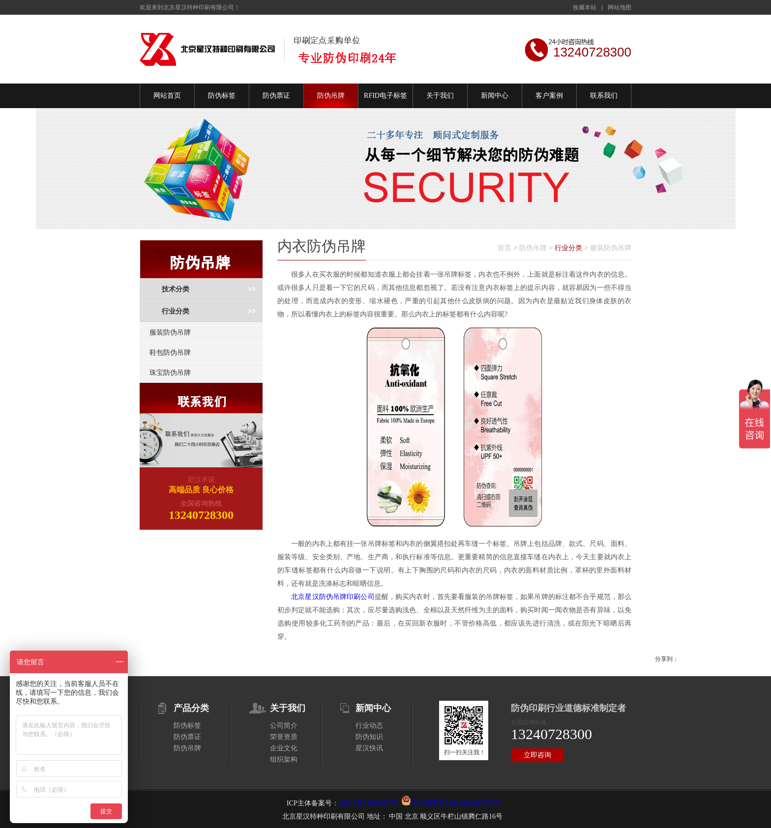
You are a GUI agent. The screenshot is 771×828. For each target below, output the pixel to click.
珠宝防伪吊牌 (170, 372)
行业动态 (369, 725)
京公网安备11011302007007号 (455, 803)
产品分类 (191, 708)
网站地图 (619, 7)
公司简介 (283, 725)
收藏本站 (584, 7)
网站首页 (167, 95)
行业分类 (175, 311)
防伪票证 (276, 95)
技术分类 (175, 289)
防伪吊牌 (331, 95)
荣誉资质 (283, 737)
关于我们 (440, 95)
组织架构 (283, 759)
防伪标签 (222, 95)
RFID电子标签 (385, 95)
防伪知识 (369, 737)
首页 (504, 248)
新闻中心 (494, 95)
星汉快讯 (369, 748)
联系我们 (604, 95)
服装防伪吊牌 (170, 332)
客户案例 (549, 95)
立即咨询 (537, 755)
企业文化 (283, 748)
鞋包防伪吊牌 (170, 352)
